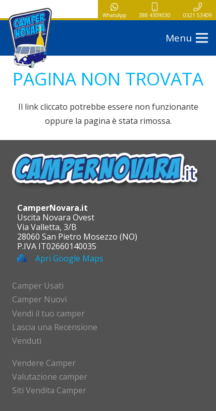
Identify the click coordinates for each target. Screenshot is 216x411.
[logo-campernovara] (30, 38)
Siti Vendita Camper (49, 390)
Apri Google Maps (69, 258)
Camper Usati (38, 285)
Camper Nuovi (39, 299)
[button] (186, 38)
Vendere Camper (44, 363)
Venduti (26, 340)
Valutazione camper (49, 376)
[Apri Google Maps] (26, 258)
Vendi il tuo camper (48, 313)
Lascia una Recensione (54, 327)
